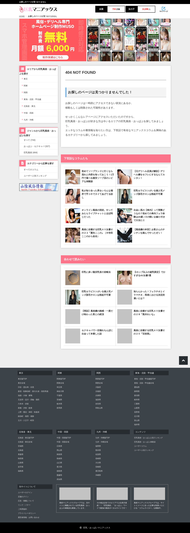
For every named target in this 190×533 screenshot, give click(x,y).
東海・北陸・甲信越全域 (144, 383)
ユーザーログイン (25, 492)
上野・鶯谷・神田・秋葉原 (28, 412)
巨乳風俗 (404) (31, 152)
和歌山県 (99, 408)
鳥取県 (59, 454)
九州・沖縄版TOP (102, 438)
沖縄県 (98, 475)
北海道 (20, 450)
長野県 (137, 412)
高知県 (59, 479)
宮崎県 (98, 467)
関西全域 (99, 383)
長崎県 (98, 458)
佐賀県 (98, 454)
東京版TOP (22, 379)
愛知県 (137, 387)
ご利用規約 (22, 509)
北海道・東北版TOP (26, 438)
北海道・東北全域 (25, 442)
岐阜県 (137, 400)
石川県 (137, 416)
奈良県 (98, 404)
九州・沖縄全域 (101, 442)
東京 (25, 78)
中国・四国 (27, 112)
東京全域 (21, 383)
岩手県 (20, 467)
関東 (25, 85)
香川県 (59, 467)
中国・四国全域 (63, 442)
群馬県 (59, 408)
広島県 (59, 446)
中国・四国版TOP (64, 438)
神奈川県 (60, 391)
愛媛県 (59, 475)
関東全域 (60, 383)
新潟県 (137, 395)
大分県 (98, 463)
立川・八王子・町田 (26, 420)
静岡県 (137, 391)
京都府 (98, 391)
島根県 (59, 458)
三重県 (137, 404)
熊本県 (98, 450)
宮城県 (20, 446)
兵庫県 (98, 395)
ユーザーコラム (140, 446)
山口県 (59, 463)
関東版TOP (61, 379)
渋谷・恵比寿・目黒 (26, 387)
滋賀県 (98, 400)
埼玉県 (59, 387)
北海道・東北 (28, 105)
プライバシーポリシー (27, 513)
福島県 (20, 471)
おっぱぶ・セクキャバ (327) (37, 146)
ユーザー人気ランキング (35, 176)
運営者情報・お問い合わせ (28, 517)
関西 (25, 92)
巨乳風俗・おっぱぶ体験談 (145, 442)
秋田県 (20, 458)
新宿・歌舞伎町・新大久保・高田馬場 (33, 391)
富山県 (137, 420)
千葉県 (59, 395)
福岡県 (98, 446)
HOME (22, 16)
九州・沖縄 (27, 119)
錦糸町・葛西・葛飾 (26, 416)
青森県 (20, 454)
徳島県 (59, 471)
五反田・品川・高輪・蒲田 (28, 400)
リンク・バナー (24, 505)
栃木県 (59, 404)
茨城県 (59, 400)
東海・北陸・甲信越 (31, 99)
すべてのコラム (31, 169)
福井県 (137, 425)
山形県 (20, 463)
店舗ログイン (23, 497)
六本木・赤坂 (23, 404)
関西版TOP (99, 379)
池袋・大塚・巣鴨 (25, 395)
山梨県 (137, 408)
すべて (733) (29, 140)
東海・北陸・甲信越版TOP (145, 379)
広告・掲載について (26, 501)
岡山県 (59, 450)
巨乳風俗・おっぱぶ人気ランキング (148, 438)
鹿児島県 (99, 471)
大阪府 (98, 387)
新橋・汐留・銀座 (25, 408)
